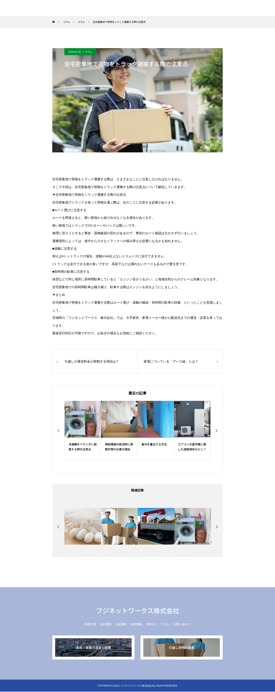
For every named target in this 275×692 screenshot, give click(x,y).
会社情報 (172, 8)
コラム (233, 8)
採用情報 (192, 8)
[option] (83, 430)
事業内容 (130, 8)
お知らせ (213, 8)
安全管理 (151, 8)
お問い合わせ (255, 8)
